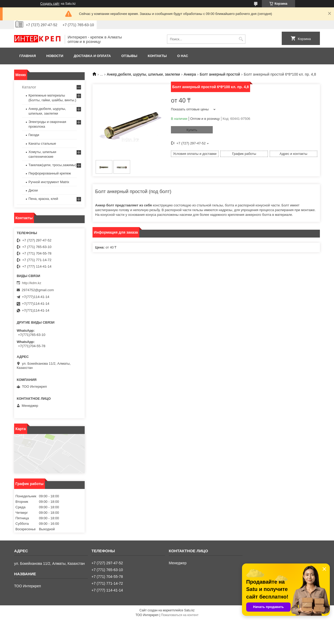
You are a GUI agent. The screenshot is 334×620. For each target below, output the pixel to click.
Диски (33, 190)
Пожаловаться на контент (179, 615)
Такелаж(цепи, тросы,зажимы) (52, 165)
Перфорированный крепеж (49, 173)
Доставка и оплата (92, 56)
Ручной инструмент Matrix (48, 182)
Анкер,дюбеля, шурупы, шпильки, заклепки (143, 74)
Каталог (29, 87)
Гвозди (33, 135)
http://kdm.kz (31, 283)
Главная (27, 56)
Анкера (190, 74)
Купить (191, 130)
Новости (54, 56)
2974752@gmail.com (38, 290)
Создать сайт (50, 3)
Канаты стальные (42, 143)
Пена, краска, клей (43, 199)
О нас (182, 56)
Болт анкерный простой (220, 74)
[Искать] (240, 39)
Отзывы (129, 56)
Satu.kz (189, 610)
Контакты (157, 56)
